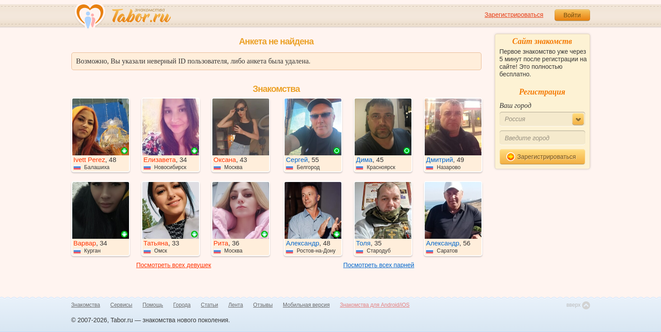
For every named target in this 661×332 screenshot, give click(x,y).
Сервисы (121, 305)
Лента (235, 305)
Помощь (153, 305)
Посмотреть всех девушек (173, 265)
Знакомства (85, 305)
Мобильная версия (306, 305)
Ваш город (516, 105)
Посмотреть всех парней (378, 265)
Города (182, 305)
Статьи (209, 305)
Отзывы (263, 305)
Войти (572, 15)
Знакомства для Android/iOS (375, 305)
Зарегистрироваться (514, 14)
